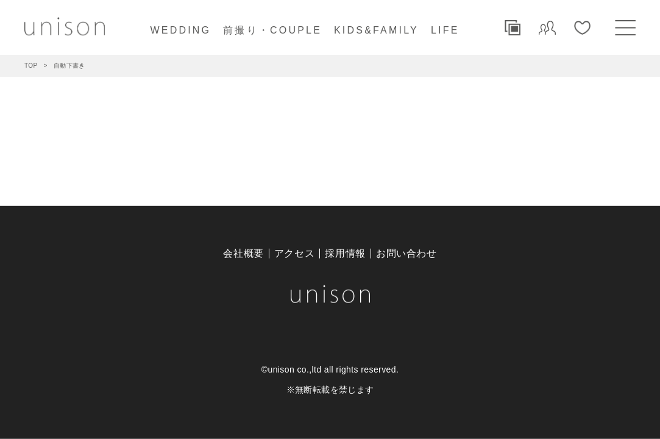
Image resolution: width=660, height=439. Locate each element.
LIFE (445, 30)
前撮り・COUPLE (272, 30)
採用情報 (345, 253)
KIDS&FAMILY (376, 30)
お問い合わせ (406, 253)
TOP (31, 65)
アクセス (294, 253)
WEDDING (180, 30)
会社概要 (243, 253)
